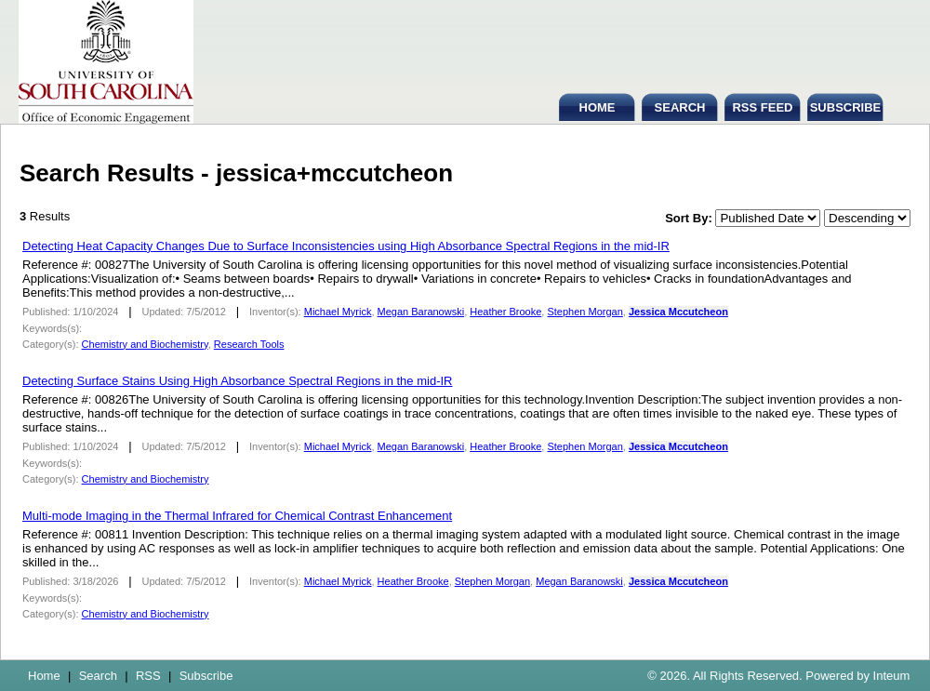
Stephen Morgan (584, 311)
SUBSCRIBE (846, 107)
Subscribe (206, 676)
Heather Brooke (505, 311)
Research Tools (249, 344)
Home (44, 676)
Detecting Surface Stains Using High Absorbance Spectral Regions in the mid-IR (237, 381)
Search (98, 676)
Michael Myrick (338, 311)
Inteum (891, 676)
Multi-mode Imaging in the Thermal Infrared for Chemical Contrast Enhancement (237, 516)
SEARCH (680, 107)
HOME (597, 107)
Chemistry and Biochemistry (145, 344)
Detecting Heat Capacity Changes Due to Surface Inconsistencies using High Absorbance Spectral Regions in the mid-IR (346, 246)
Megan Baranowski (421, 311)
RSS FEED (762, 107)
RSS (148, 676)
